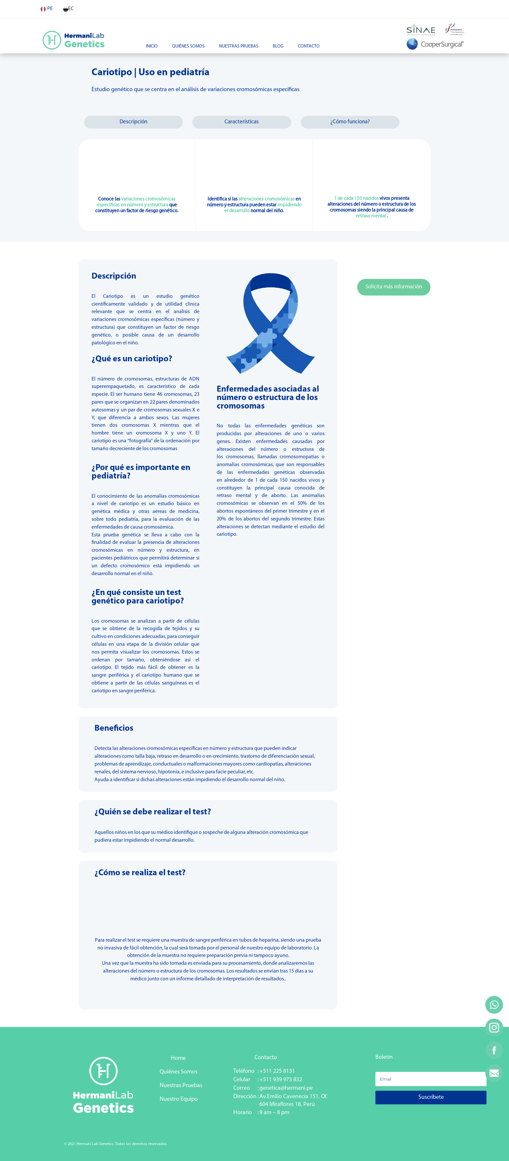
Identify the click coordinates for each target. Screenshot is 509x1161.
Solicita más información (394, 287)
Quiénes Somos (188, 46)
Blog (278, 46)
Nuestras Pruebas (238, 46)
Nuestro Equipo (179, 1099)
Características (242, 122)
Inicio (152, 46)
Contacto (309, 46)
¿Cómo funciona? (350, 122)
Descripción (133, 122)
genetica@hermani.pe (286, 1088)
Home (177, 1058)
